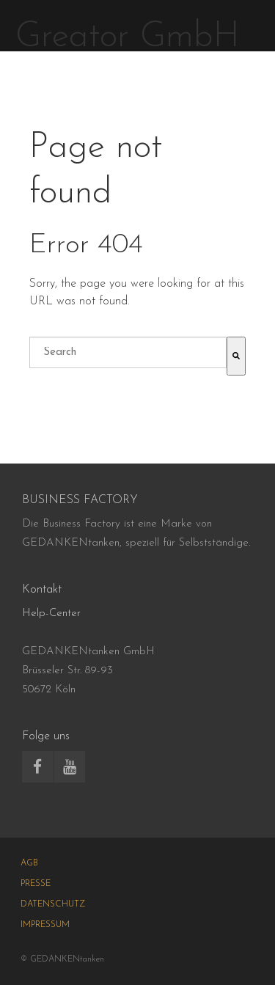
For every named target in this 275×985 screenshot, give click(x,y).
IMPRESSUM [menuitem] (45, 924)
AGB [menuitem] (29, 863)
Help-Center (51, 613)
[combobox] (128, 352)
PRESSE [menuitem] (36, 883)
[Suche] (236, 356)
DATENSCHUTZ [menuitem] (53, 904)
